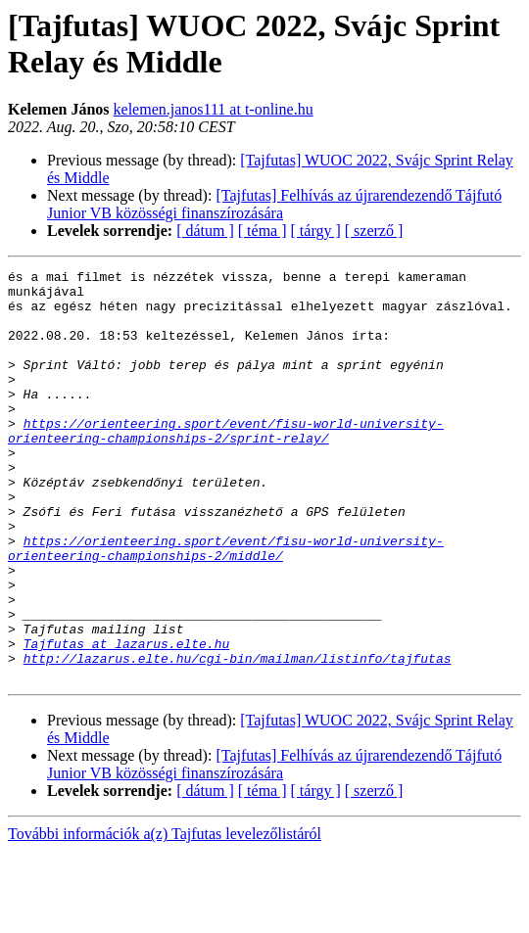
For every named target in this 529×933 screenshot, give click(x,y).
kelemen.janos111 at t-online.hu (213, 109)
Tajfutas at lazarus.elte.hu (127, 719)
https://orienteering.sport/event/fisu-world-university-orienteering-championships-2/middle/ (226, 605)
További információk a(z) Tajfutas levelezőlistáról (164, 916)
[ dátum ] (205, 230)
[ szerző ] (374, 230)
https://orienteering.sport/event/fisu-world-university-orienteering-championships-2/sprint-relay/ (226, 464)
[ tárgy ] (316, 230)
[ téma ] (262, 230)
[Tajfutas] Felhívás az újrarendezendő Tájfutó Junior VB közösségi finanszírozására (274, 204)
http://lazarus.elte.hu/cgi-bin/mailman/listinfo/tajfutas (238, 737)
